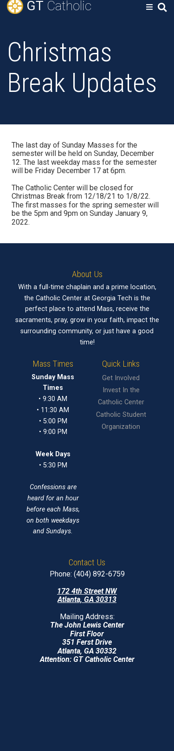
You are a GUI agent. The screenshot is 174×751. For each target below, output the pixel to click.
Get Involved (121, 378)
